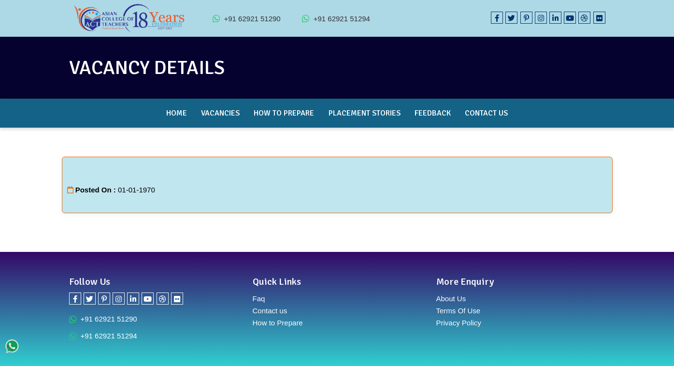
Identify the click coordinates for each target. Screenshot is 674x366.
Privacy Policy (458, 323)
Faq (259, 298)
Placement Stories (365, 113)
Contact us (270, 311)
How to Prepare (284, 113)
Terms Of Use (458, 311)
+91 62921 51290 (247, 18)
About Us (451, 298)
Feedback (433, 113)
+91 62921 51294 (336, 18)
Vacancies (220, 113)
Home (176, 113)
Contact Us (486, 113)
